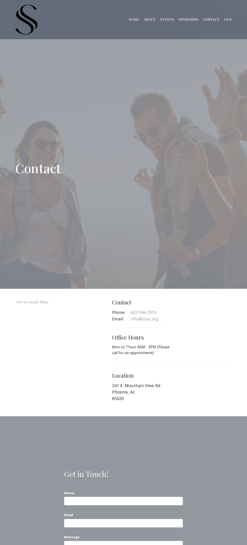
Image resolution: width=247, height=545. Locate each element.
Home (133, 19)
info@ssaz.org (144, 319)
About (150, 19)
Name (69, 493)
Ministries (188, 19)
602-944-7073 (143, 312)
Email (68, 514)
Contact (211, 19)
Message (72, 537)
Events (167, 19)
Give (228, 19)
